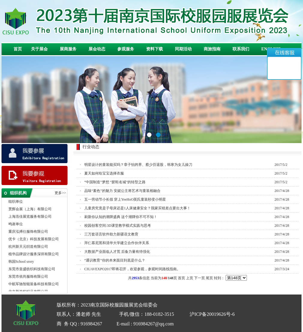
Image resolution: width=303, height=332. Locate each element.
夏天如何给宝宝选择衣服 (104, 173)
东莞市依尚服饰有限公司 (28, 277)
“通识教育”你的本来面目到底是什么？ (114, 260)
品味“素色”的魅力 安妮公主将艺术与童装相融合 (122, 191)
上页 (189, 278)
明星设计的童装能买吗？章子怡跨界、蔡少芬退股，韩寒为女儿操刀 (138, 165)
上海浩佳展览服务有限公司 (30, 217)
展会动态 (96, 49)
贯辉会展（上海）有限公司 (30, 209)
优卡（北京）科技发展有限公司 (33, 239)
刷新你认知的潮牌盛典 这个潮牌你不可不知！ (120, 217)
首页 (18, 49)
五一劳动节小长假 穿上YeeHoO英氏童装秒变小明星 (125, 199)
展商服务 (68, 49)
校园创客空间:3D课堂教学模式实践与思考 (117, 225)
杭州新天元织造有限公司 (28, 247)
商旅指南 (212, 49)
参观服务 (125, 49)
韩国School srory (21, 262)
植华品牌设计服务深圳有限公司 (33, 254)
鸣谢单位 (15, 224)
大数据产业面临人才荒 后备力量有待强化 (117, 252)
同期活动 (183, 49)
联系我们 (240, 49)
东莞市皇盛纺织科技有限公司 (31, 269)
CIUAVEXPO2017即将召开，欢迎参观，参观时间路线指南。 (132, 269)
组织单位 (15, 202)
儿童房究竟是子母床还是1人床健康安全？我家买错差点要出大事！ (137, 208)
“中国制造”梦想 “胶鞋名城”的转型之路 (115, 182)
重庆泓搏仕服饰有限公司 (28, 232)
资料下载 (154, 49)
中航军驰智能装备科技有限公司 (33, 284)
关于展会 (39, 49)
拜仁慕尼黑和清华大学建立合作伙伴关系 (116, 243)
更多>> (60, 193)
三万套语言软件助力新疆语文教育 (111, 234)
